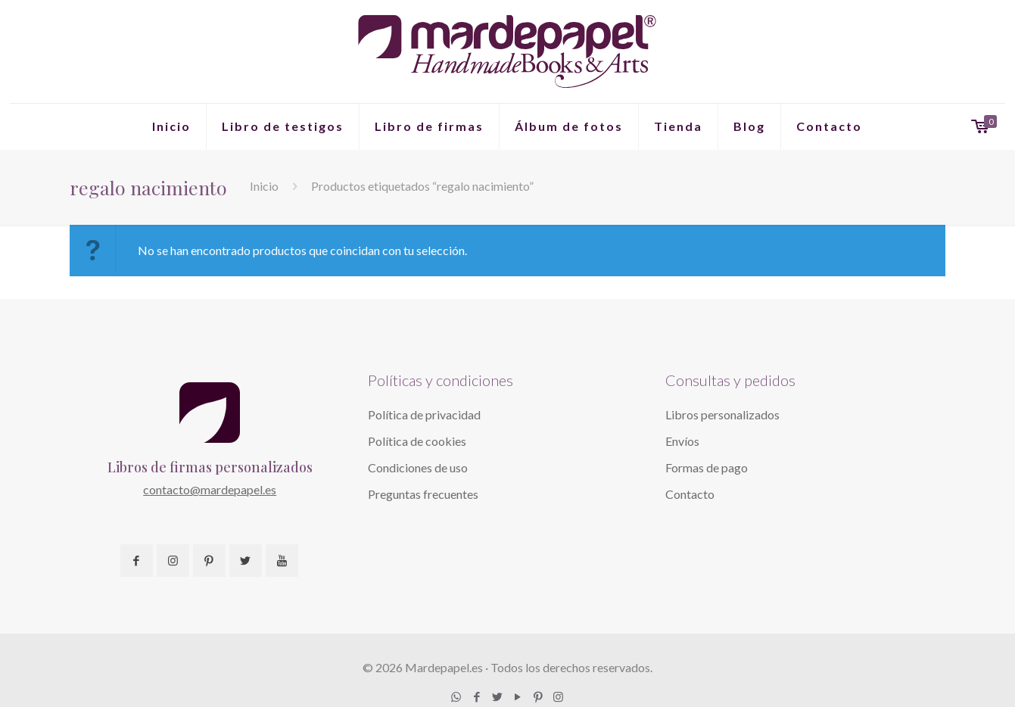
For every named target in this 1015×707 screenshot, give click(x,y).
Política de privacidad (424, 414)
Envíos (682, 441)
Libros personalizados (722, 414)
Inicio (264, 186)
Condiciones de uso (418, 467)
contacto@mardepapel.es (209, 489)
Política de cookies (417, 441)
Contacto (690, 494)
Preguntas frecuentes (423, 494)
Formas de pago (706, 467)
